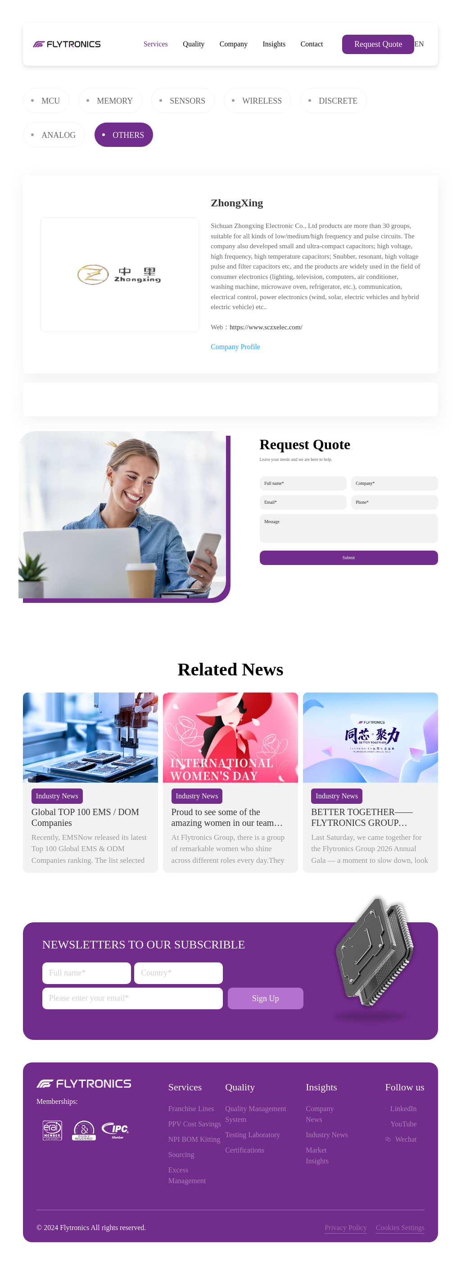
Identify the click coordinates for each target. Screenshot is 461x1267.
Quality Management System (255, 1114)
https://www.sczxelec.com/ (266, 327)
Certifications (244, 1150)
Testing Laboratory (252, 1135)
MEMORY (115, 100)
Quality (193, 44)
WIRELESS (262, 100)
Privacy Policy (346, 1227)
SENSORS (187, 100)
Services (156, 44)
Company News (320, 1114)
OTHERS (128, 135)
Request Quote (378, 44)
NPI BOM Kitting (194, 1139)
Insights (274, 44)
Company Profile (235, 347)
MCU (50, 100)
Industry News (327, 1135)
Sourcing (181, 1154)
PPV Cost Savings (194, 1124)
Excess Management (187, 1175)
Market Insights (317, 1155)
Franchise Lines (191, 1108)
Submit (349, 557)
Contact (312, 44)
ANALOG (58, 135)
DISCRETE (338, 100)
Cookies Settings (400, 1227)
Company (234, 44)
